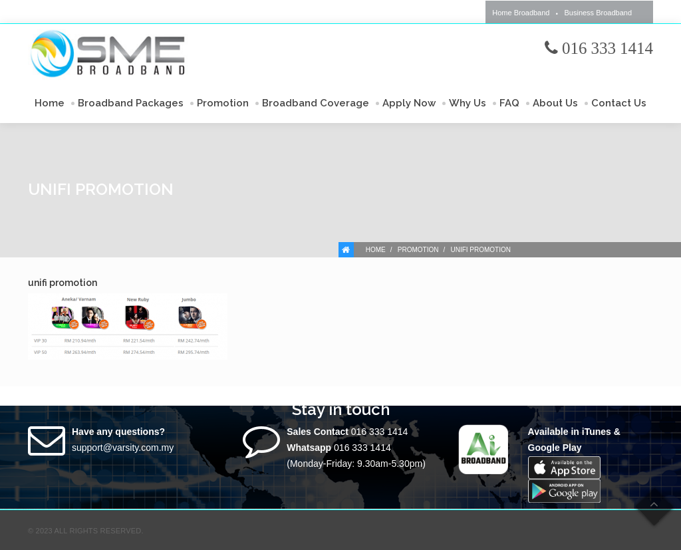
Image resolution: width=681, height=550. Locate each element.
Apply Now (409, 103)
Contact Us (618, 103)
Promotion (223, 103)
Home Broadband (520, 13)
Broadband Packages (131, 103)
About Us (555, 103)
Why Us (467, 103)
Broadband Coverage (315, 103)
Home (50, 103)
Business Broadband (598, 13)
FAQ (509, 103)
